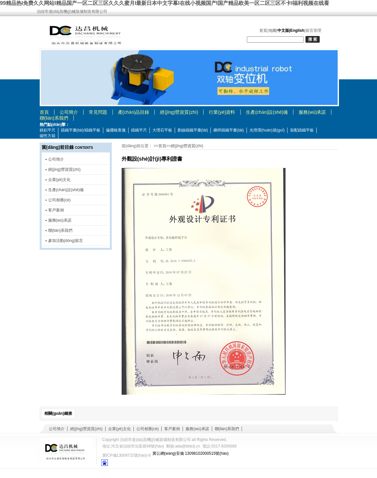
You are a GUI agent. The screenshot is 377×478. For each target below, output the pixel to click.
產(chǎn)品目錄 (133, 112)
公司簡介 (69, 112)
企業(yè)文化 (59, 179)
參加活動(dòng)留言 (65, 240)
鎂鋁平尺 (47, 130)
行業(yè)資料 (222, 112)
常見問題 (98, 112)
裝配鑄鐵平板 (302, 130)
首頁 (263, 30)
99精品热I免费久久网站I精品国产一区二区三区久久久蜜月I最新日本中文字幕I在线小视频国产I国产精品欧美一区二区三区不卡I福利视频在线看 (164, 3)
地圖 (272, 30)
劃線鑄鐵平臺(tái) (193, 130)
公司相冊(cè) (59, 200)
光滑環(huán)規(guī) (267, 130)
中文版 (283, 30)
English (297, 30)
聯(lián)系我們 (54, 118)
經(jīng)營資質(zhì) (179, 112)
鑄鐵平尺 (139, 130)
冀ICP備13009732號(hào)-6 (126, 455)
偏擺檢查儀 (116, 130)
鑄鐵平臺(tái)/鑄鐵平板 (80, 130)
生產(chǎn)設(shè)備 (267, 112)
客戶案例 (56, 210)
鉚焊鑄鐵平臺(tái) (228, 130)
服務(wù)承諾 (312, 112)
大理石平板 (162, 130)
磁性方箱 (47, 135)
